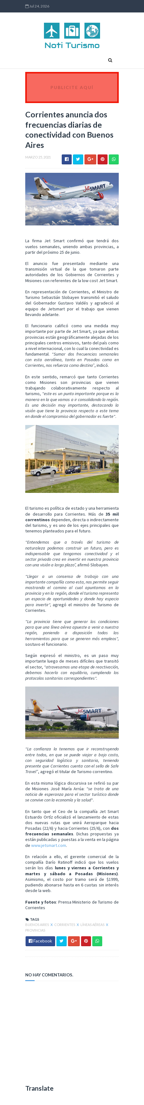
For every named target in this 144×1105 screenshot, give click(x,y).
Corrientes (65, 925)
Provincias (35, 930)
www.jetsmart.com (48, 845)
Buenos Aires (37, 925)
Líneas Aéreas (92, 925)
